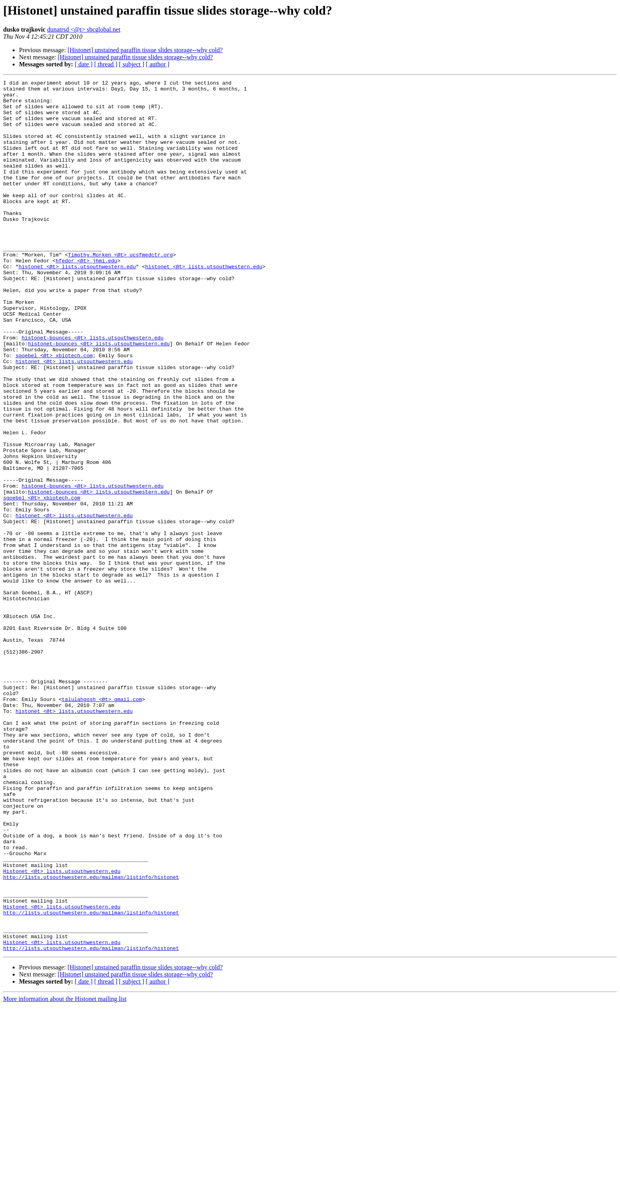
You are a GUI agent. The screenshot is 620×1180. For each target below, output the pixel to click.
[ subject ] (131, 64)
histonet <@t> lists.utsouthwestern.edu (77, 304)
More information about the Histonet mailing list (65, 1173)
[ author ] (158, 64)
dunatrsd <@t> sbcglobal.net (83, 29)
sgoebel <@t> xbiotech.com (54, 411)
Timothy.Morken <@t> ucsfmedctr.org (120, 290)
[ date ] (84, 64)
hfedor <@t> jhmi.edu (86, 297)
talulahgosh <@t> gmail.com (102, 823)
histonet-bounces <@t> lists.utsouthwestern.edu (93, 389)
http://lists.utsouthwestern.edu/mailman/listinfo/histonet (91, 1037)
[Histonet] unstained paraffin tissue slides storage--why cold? (145, 50)
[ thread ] (105, 64)
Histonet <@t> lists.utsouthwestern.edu (61, 1029)
